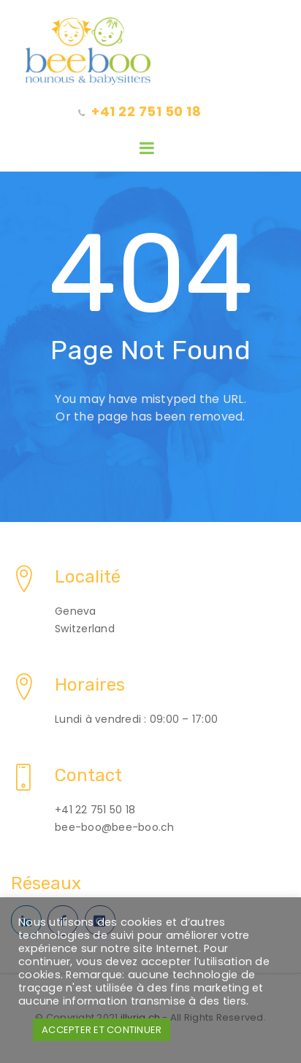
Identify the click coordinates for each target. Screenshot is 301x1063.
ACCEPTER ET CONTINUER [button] (101, 1030)
